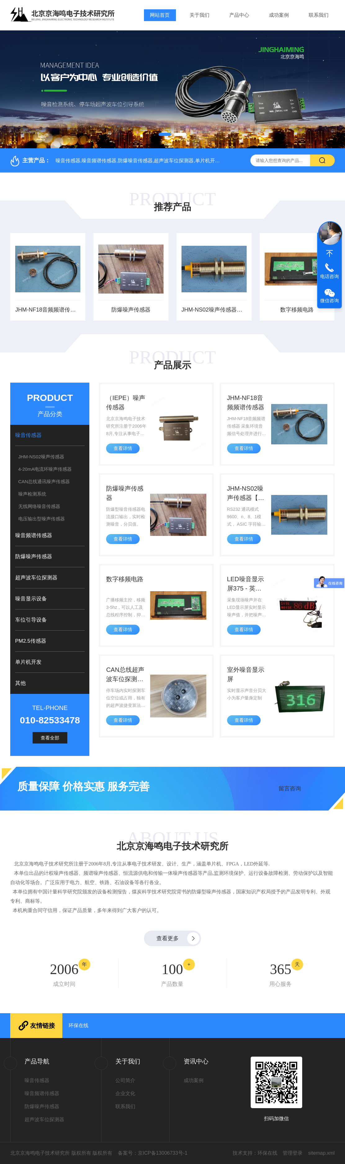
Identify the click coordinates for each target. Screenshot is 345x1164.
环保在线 (78, 1025)
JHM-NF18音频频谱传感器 (47, 310)
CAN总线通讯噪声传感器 (44, 481)
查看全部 (50, 737)
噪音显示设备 (31, 599)
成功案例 (279, 15)
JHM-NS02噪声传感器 (41, 456)
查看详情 (123, 448)
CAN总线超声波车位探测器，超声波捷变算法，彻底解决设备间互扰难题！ (125, 675)
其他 (20, 683)
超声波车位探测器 (36, 578)
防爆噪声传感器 (130, 310)
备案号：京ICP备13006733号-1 (152, 1153)
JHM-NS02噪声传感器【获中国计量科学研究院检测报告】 (214, 310)
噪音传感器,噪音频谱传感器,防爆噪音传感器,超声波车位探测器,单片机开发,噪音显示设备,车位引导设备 (169, 160)
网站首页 (160, 15)
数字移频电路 (297, 310)
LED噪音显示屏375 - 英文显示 (245, 584)
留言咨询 (290, 788)
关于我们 (199, 15)
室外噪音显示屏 (245, 674)
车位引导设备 (31, 620)
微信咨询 (329, 300)
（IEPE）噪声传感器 (125, 402)
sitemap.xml (321, 1153)
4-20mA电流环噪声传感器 (45, 469)
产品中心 (239, 15)
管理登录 (292, 1153)
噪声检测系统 (32, 494)
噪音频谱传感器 (33, 535)
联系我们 (319, 15)
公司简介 (125, 1080)
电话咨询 (329, 276)
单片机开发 (28, 662)
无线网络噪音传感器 (39, 506)
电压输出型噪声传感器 (41, 518)
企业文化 (125, 1093)
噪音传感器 (28, 435)
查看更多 (167, 938)
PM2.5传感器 (30, 641)
